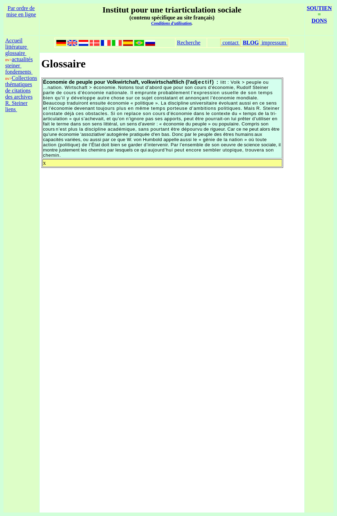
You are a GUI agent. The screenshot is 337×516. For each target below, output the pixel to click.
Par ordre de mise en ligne (21, 11)
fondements (19, 72)
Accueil (14, 40)
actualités (22, 59)
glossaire (15, 53)
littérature (16, 47)
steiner (13, 65)
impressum (273, 43)
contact (230, 43)
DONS (319, 21)
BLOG (251, 43)
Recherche (189, 43)
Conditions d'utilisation (171, 23)
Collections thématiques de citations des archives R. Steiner (21, 90)
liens (11, 109)
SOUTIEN (319, 8)
